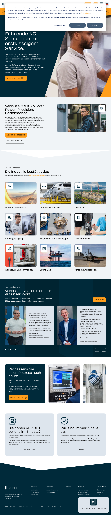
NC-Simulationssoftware (37, 175)
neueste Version (13, 78)
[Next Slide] (104, 350)
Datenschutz (57, 506)
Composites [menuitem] (35, 495)
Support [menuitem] (81, 487)
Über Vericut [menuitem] (101, 490)
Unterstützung (29, 450)
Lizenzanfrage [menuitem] (82, 492)
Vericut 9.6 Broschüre (16, 135)
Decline (95, 25)
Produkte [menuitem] (34, 487)
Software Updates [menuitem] (84, 495)
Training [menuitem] (68, 487)
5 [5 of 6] (15, 349)
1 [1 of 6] (5, 349)
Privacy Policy (85, 13)
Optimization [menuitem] (35, 492)
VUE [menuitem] (98, 495)
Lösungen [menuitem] (50, 487)
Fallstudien (99, 299)
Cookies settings (60, 25)
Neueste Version (16, 397)
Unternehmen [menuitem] (101, 487)
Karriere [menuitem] (100, 492)
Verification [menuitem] (34, 490)
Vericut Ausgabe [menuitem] (83, 490)
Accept (77, 25)
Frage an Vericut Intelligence (93, 509)
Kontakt (81, 450)
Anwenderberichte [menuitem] (52, 490)
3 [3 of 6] (10, 349)
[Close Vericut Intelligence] (106, 499)
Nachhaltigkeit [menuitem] (51, 492)
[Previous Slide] (97, 350)
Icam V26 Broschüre (15, 141)
